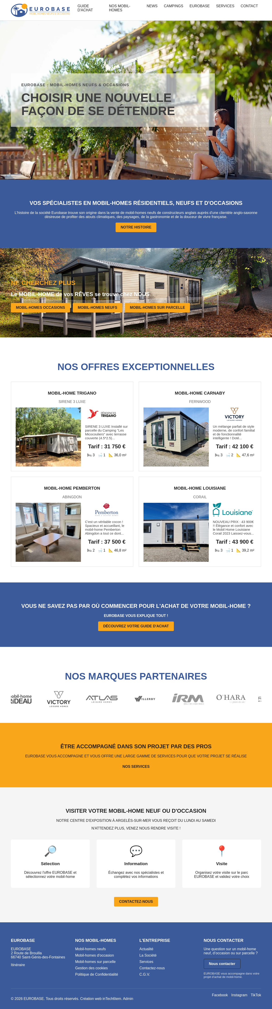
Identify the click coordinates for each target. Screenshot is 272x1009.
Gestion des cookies (91, 968)
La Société (148, 955)
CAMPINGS (173, 6)
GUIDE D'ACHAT (85, 8)
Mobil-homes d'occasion (94, 955)
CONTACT (249, 6)
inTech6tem (112, 999)
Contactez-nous (152, 968)
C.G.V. (144, 974)
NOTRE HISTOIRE (136, 227)
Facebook (220, 995)
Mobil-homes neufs (90, 949)
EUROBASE (199, 6)
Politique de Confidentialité (96, 974)
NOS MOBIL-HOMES (119, 8)
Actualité (146, 949)
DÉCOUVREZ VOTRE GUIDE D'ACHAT (136, 626)
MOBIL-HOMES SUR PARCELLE (157, 307)
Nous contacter (222, 964)
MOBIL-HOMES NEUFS (97, 307)
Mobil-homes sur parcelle (95, 962)
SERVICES (225, 6)
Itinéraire (18, 965)
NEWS (152, 6)
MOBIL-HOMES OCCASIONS (40, 307)
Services (146, 962)
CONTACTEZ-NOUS (136, 901)
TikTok (256, 995)
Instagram (239, 995)
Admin (128, 999)
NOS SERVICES (136, 766)
